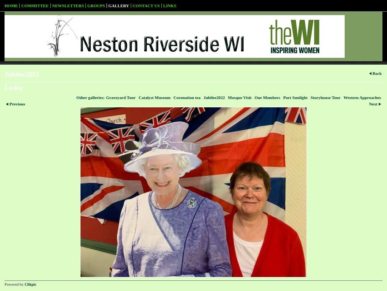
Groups (96, 5)
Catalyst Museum (154, 97)
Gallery (118, 5)
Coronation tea (187, 97)
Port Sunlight (295, 97)
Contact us (146, 5)
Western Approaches (362, 97)
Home (11, 5)
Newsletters (68, 5)
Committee (34, 5)
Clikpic (30, 284)
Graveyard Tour (121, 97)
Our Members (267, 97)
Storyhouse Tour (326, 97)
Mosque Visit (239, 97)
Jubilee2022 (214, 97)
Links (169, 5)
